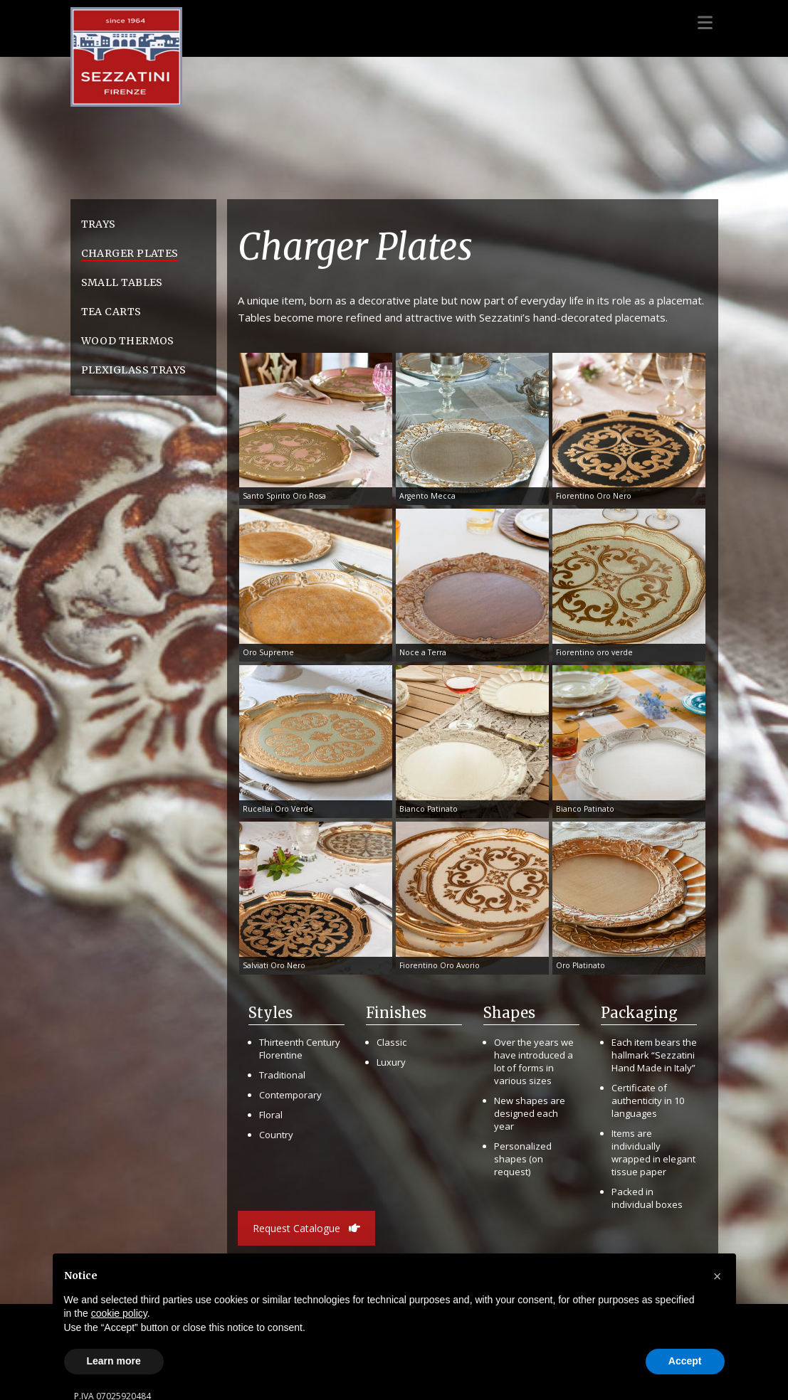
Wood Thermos (127, 340)
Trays (98, 224)
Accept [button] (685, 1361)
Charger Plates (130, 253)
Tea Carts (111, 311)
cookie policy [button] (119, 1313)
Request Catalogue (306, 1228)
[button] (717, 1276)
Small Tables (122, 282)
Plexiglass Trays (134, 370)
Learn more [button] (114, 1361)
